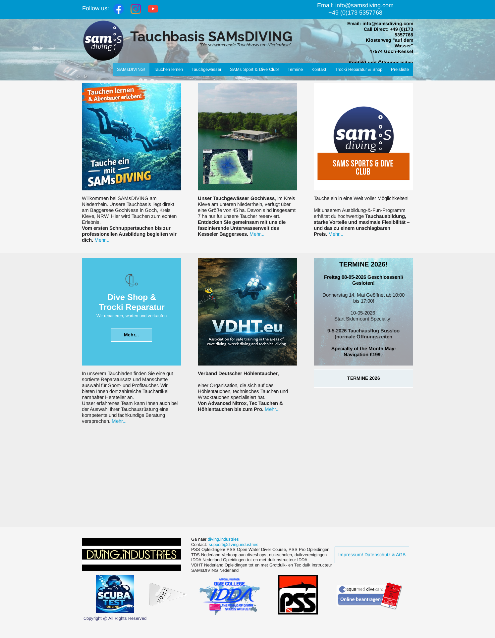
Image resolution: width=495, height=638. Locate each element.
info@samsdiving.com (387, 23)
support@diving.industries (233, 544)
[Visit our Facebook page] (118, 9)
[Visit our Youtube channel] (153, 9)
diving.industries (224, 539)
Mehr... (101, 240)
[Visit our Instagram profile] (136, 9)
